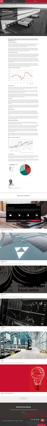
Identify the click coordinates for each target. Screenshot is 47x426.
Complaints (31, 422)
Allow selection (23, 220)
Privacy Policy (34, 424)
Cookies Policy (28, 422)
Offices (21, 420)
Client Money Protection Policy (36, 423)
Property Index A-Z (30, 424)
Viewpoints (14, 3)
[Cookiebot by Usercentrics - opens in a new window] (37, 205)
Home (1, 3)
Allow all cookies (34, 220)
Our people (16, 420)
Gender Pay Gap (37, 422)
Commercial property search (7, 420)
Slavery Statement (34, 422)
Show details (37, 218)
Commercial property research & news (7, 3)
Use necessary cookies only (12, 220)
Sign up (23, 412)
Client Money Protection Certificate (30, 423)
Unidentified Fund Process (41, 423)
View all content (23, 398)
